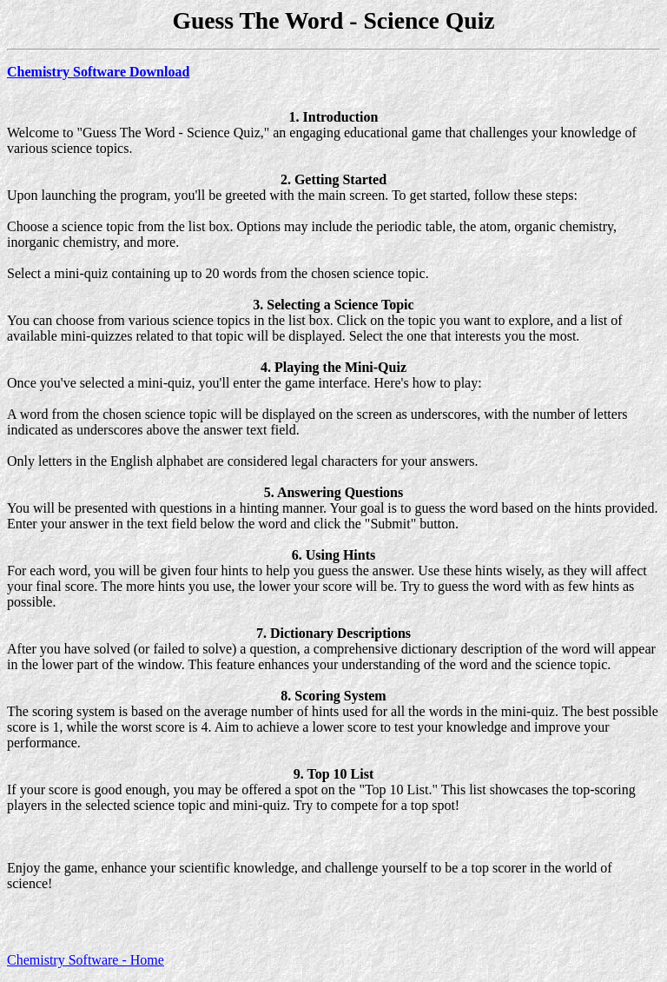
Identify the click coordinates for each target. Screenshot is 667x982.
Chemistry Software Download (98, 71)
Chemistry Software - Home (85, 959)
